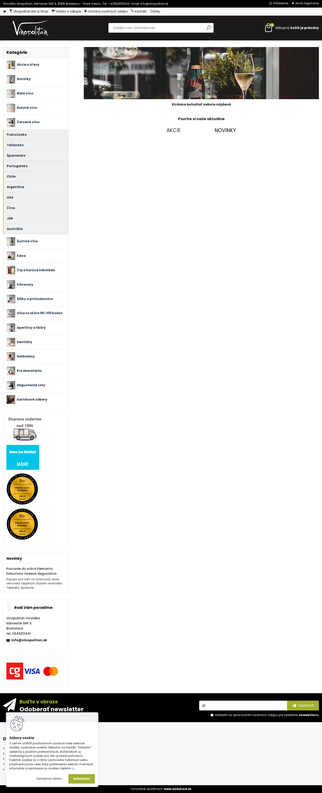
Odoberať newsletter (52, 709)
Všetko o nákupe (66, 11)
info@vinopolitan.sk (29, 640)
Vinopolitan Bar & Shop (28, 11)
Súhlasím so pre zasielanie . (267, 715)
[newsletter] (303, 705)
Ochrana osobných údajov (106, 11)
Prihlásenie (281, 3)
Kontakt (139, 11)
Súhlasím (81, 778)
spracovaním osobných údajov (255, 715)
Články (155, 11)
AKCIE (174, 130)
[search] (208, 29)
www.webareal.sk (177, 789)
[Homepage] (4, 12)
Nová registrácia (307, 3)
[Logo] (31, 28)
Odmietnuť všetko (49, 779)
